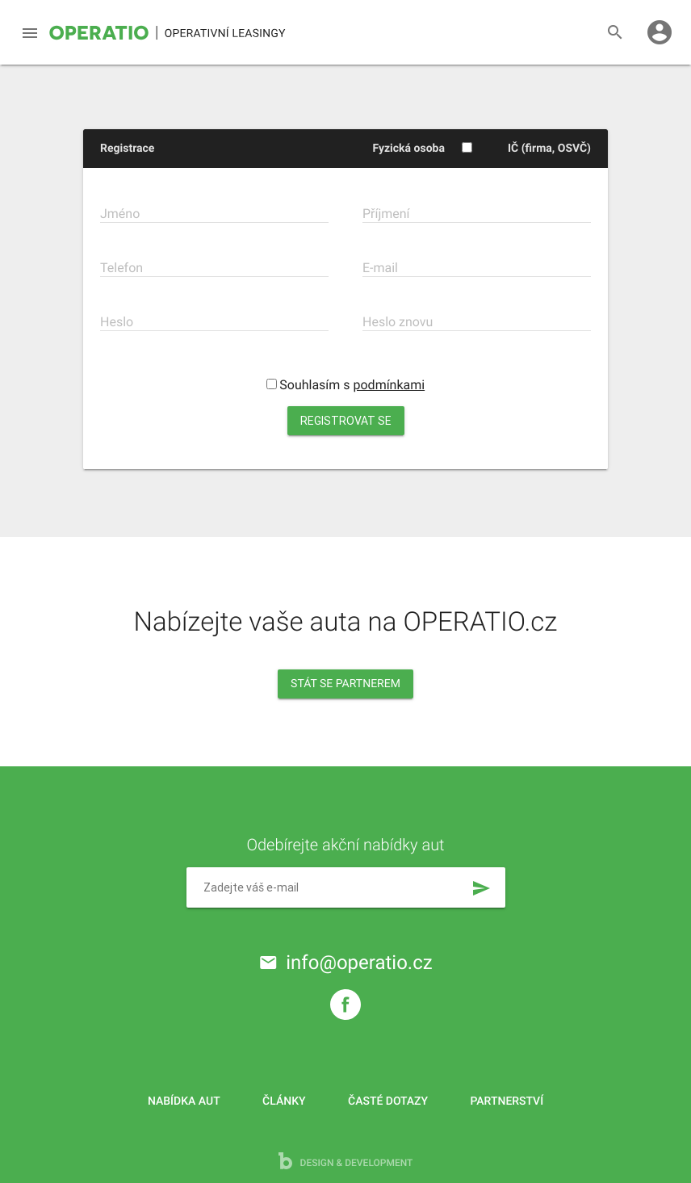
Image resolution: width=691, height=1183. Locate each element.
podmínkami (389, 384)
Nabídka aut (184, 1101)
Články (283, 1101)
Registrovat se (346, 420)
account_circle (659, 32)
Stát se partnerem (345, 683)
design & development (345, 1160)
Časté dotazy (388, 1101)
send (481, 888)
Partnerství (507, 1101)
